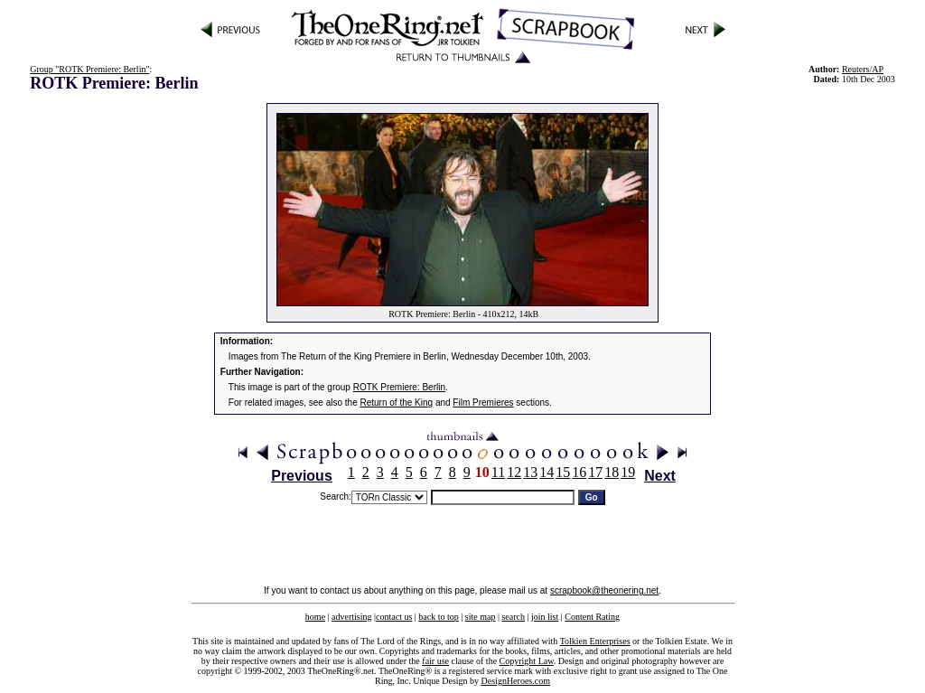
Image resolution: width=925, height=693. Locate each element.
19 (628, 472)
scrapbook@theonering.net (604, 590)
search (513, 617)
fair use (435, 661)
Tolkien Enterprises (595, 641)
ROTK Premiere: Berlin (399, 387)
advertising (351, 617)
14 (546, 472)
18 (611, 472)
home (315, 617)
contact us (394, 617)
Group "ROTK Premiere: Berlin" (89, 69)
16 (579, 472)
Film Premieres (483, 402)
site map (480, 617)
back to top (438, 617)
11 (498, 472)
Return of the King (397, 402)
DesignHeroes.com (515, 681)
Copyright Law (527, 661)
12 (514, 472)
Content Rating (592, 617)
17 (595, 472)
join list (544, 617)
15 (563, 472)
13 (530, 472)
